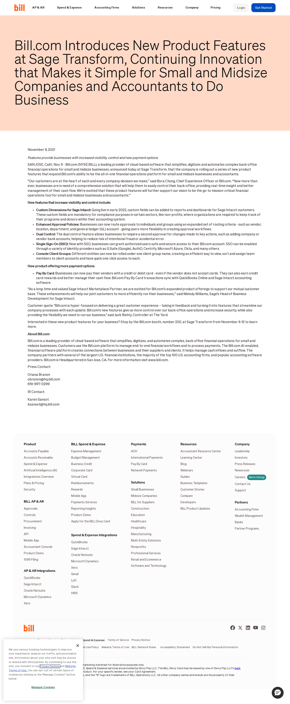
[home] (21, 7)
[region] (43, 670)
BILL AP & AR (34, 501)
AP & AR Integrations (39, 570)
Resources (188, 444)
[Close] (77, 645)
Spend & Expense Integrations (94, 535)
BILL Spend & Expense (88, 444)
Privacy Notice (50, 666)
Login (241, 8)
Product (30, 444)
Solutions (138, 482)
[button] (40, 7)
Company (242, 444)
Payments (138, 444)
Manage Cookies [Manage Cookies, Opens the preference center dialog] (43, 687)
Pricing (216, 7)
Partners (241, 502)
